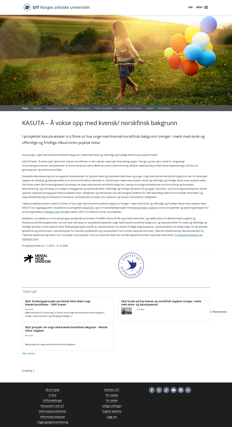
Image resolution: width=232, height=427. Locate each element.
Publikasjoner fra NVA (57, 108)
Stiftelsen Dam (52, 212)
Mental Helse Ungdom (144, 207)
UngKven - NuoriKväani (129, 108)
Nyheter (37, 108)
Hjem (25, 108)
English (149, 108)
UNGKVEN (88, 207)
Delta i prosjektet (103, 108)
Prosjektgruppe (82, 108)
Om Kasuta (164, 108)
